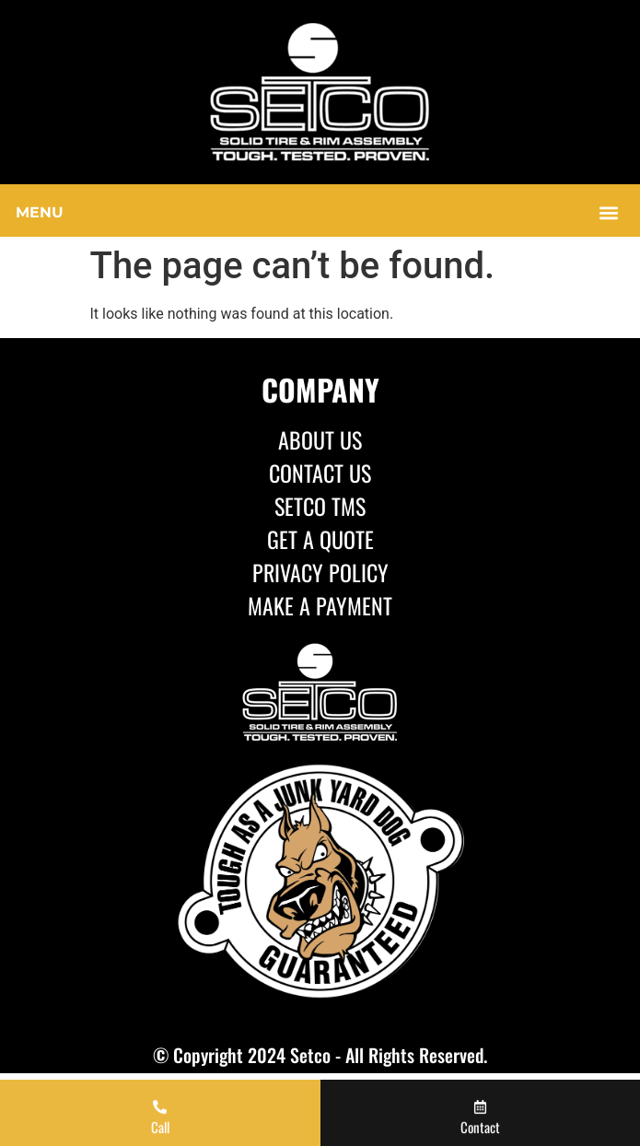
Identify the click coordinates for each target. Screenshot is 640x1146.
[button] (319, 212)
